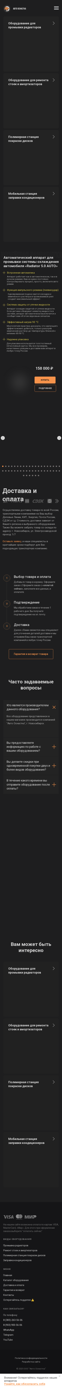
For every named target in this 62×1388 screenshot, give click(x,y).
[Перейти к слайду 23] (8, 471)
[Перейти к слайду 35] (44, 471)
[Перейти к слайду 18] (53, 466)
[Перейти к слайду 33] (38, 471)
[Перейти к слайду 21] (2, 471)
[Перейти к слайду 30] (29, 471)
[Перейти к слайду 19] (56, 466)
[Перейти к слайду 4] (11, 466)
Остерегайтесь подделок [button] (17, 1300)
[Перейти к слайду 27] (20, 471)
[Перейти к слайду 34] (41, 471)
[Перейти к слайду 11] (32, 466)
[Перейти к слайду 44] (32, 475)
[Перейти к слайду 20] (59, 466)
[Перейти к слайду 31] (32, 471)
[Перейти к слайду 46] (38, 475)
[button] (45, 388)
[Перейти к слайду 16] (47, 466)
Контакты (8, 1295)
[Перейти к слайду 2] (5, 466)
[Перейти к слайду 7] (20, 466)
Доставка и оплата (13, 1285)
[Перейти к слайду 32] (35, 471)
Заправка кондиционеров (17, 1260)
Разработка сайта (31, 1362)
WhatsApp (8, 1330)
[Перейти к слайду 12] (35, 466)
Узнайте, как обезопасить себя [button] (24, 1384)
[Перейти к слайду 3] (8, 466)
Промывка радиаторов (15, 1245)
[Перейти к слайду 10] (29, 466)
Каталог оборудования (16, 1280)
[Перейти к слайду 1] (2, 466)
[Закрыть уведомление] (59, 1376)
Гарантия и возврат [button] (14, 1290)
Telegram (8, 1335)
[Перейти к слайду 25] (14, 471)
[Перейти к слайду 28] (23, 471)
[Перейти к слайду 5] (14, 466)
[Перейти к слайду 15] (44, 466)
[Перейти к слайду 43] (29, 475)
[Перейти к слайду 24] (11, 471)
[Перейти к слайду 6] (17, 466)
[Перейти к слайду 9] (26, 466)
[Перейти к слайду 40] (59, 471)
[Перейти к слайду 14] (41, 466)
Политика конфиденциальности (31, 1358)
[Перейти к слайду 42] (26, 475)
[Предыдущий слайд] (3, 438)
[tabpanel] (31, 608)
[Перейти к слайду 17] (50, 466)
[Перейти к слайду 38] (53, 471)
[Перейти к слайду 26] (17, 471)
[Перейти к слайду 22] (5, 471)
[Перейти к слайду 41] (23, 475)
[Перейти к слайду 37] (50, 471)
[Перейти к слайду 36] (47, 471)
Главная (7, 1275)
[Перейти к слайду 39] (56, 471)
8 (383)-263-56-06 (12, 1320)
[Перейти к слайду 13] (38, 466)
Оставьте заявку (12, 541)
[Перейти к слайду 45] (35, 475)
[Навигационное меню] (56, 8)
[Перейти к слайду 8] (23, 466)
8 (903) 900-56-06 (12, 1325)
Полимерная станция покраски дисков (24, 1255)
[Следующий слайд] (59, 438)
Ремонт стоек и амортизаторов (20, 1250)
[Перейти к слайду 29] (26, 471)
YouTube (8, 1339)
